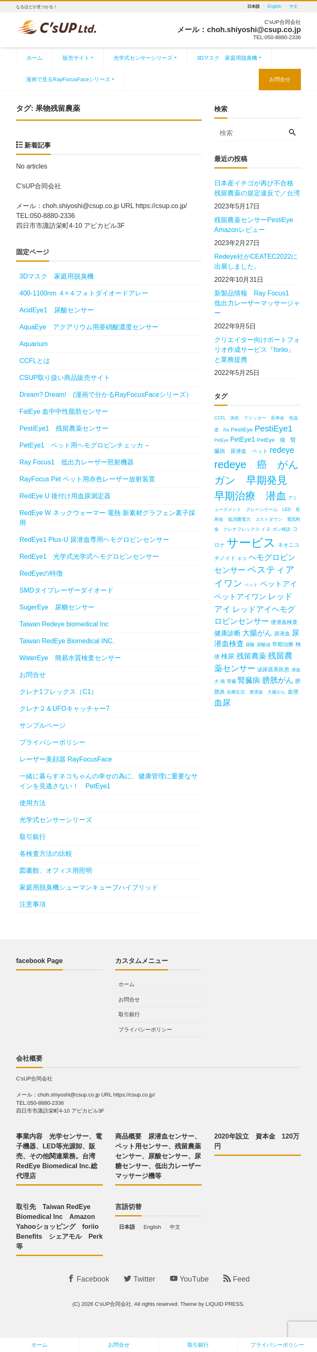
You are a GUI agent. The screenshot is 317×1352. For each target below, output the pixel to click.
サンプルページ (42, 725)
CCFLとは (34, 360)
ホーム (34, 58)
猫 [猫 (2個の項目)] (222, 681)
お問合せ (280, 79)
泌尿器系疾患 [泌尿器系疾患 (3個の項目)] (273, 669)
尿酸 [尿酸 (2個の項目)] (250, 644)
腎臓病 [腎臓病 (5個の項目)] (249, 680)
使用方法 (32, 802)
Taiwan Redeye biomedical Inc (64, 624)
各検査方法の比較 (45, 853)
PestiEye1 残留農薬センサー (64, 428)
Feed (236, 1279)
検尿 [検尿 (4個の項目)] (227, 656)
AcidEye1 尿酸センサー (56, 310)
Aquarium (33, 343)
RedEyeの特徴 (41, 573)
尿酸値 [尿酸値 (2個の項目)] (263, 644)
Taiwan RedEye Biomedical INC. (66, 640)
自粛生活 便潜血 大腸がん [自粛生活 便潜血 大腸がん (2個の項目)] (256, 691)
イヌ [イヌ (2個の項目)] (265, 529)
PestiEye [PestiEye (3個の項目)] (242, 429)
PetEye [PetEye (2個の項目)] (221, 440)
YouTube (189, 1279)
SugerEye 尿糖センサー (57, 607)
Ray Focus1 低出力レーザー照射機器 (79, 462)
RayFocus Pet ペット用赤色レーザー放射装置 (87, 479)
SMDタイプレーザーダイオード (66, 590)
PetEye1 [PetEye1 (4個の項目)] (242, 439)
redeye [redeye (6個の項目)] (282, 450)
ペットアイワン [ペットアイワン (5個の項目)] (240, 597)
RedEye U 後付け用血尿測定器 (65, 495)
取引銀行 (32, 836)
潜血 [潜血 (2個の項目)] (295, 669)
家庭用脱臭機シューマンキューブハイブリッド (88, 887)
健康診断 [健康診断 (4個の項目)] (227, 633)
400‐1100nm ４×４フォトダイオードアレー (83, 293)
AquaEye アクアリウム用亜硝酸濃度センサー (88, 326)
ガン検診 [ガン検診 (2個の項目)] (281, 529)
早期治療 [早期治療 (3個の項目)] (282, 644)
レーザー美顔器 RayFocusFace (65, 759)
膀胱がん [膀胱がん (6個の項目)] (277, 680)
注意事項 (32, 904)
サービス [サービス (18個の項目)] (251, 542)
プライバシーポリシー (52, 742)
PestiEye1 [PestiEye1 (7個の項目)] (274, 428)
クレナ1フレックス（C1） (58, 691)
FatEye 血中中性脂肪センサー (63, 411)
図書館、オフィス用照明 (55, 870)
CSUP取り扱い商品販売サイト (64, 377)
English (274, 7)
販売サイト (76, 58)
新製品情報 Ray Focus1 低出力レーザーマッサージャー (257, 303)
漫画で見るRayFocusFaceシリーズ (68, 79)
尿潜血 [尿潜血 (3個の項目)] (282, 633)
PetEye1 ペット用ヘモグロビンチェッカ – (84, 445)
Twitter (139, 1279)
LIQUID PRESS (224, 1304)
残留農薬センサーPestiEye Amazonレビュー (257, 224)
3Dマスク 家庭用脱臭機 (227, 58)
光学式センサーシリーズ (143, 58)
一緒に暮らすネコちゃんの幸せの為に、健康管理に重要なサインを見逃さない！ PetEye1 (108, 781)
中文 (293, 7)
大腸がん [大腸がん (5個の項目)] (257, 633)
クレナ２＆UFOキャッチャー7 (64, 708)
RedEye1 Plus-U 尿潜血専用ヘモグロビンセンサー (94, 539)
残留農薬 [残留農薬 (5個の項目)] (251, 656)
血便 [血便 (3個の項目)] (293, 692)
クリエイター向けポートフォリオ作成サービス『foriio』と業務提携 (257, 349)
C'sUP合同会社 (113, 1304)
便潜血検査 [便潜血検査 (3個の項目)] (284, 622)
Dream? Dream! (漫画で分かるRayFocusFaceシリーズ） (105, 394)
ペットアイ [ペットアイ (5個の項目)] (278, 584)
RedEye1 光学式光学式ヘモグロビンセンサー (92, 556)
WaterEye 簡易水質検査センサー (70, 657)
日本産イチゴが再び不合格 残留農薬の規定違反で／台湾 (257, 188)
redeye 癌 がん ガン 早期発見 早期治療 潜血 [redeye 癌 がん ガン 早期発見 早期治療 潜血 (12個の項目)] (261, 480)
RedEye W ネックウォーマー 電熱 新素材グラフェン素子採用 (107, 517)
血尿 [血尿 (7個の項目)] (222, 702)
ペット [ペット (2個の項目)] (251, 584)
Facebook (88, 1279)
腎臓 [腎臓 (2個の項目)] (231, 681)
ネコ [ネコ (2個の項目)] (241, 558)
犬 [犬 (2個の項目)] (216, 681)
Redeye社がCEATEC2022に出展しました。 (256, 261)
